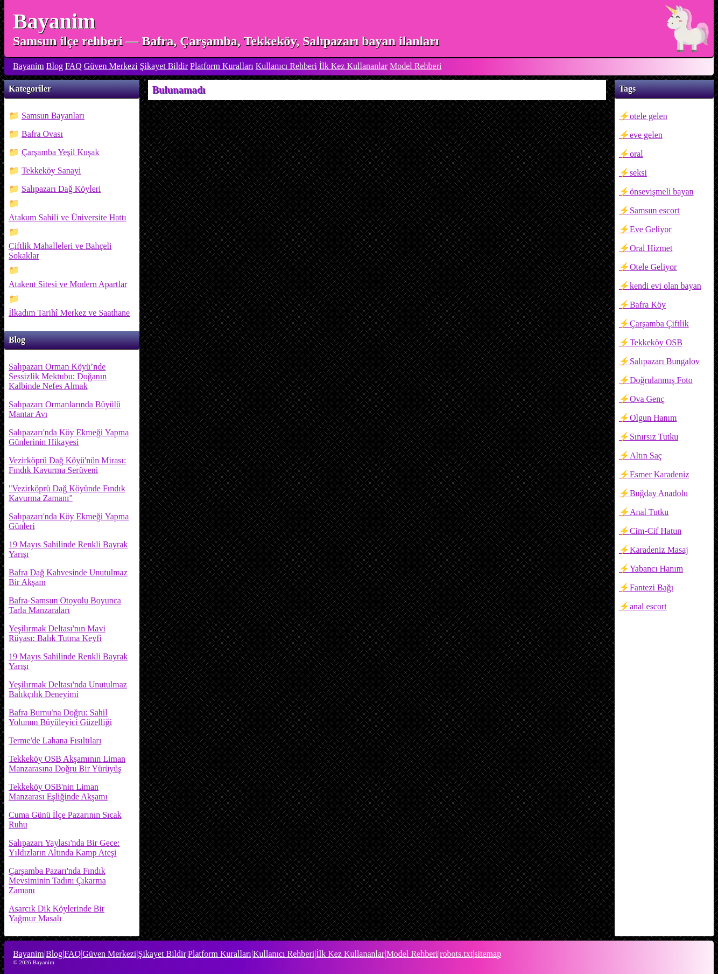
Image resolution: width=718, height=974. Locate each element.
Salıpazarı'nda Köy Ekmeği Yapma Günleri (69, 521)
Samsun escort (655, 210)
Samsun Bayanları (53, 115)
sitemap (487, 953)
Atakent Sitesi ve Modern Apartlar (68, 284)
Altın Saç (646, 455)
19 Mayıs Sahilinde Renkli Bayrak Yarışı (68, 549)
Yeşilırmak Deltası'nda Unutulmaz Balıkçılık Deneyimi (68, 689)
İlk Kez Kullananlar (353, 66)
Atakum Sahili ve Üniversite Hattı (67, 217)
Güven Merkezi (111, 66)
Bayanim (54, 21)
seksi (638, 172)
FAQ (73, 66)
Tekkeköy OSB (656, 342)
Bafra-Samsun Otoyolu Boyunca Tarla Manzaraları (65, 605)
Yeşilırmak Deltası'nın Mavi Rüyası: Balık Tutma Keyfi (57, 633)
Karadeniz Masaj (659, 549)
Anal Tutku (649, 512)
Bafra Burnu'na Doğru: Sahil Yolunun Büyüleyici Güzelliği (60, 717)
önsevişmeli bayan (662, 191)
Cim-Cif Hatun (655, 530)
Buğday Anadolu (659, 493)
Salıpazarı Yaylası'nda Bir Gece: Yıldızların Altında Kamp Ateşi (64, 847)
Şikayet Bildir (164, 66)
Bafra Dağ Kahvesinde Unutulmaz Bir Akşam (68, 577)
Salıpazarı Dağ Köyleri (61, 188)
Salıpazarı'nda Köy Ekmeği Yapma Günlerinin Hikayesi (69, 437)
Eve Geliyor (651, 229)
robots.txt (456, 953)
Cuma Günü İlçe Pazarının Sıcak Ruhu (65, 819)
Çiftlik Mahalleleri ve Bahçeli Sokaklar (60, 250)
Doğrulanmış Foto (661, 380)
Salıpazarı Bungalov (665, 361)
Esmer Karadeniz (659, 474)
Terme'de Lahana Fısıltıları (55, 740)
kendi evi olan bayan (665, 285)
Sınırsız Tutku (654, 436)
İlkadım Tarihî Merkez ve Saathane (69, 312)
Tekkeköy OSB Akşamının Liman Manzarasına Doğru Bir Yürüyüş (67, 763)
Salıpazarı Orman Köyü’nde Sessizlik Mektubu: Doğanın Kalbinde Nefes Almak (58, 376)
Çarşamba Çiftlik (659, 323)
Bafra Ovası (42, 133)
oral (636, 153)
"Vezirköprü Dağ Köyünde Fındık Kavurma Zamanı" (67, 493)
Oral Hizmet (651, 248)
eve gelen (646, 135)
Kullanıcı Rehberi (286, 66)
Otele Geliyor (653, 267)
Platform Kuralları (222, 66)
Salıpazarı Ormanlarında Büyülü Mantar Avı (65, 409)
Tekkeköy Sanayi (51, 170)
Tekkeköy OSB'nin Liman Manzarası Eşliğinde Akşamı (58, 791)
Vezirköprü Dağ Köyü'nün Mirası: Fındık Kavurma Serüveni (67, 465)
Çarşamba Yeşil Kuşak (60, 152)
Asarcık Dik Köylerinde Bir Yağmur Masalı (56, 913)
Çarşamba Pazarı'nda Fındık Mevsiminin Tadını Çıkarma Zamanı (57, 880)
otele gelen (648, 116)
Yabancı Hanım (656, 568)
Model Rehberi (415, 66)
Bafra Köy (648, 304)
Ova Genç (647, 398)
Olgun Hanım (653, 417)
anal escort (648, 606)
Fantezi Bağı (651, 587)
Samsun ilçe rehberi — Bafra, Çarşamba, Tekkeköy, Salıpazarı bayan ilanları (226, 41)
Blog (54, 66)
